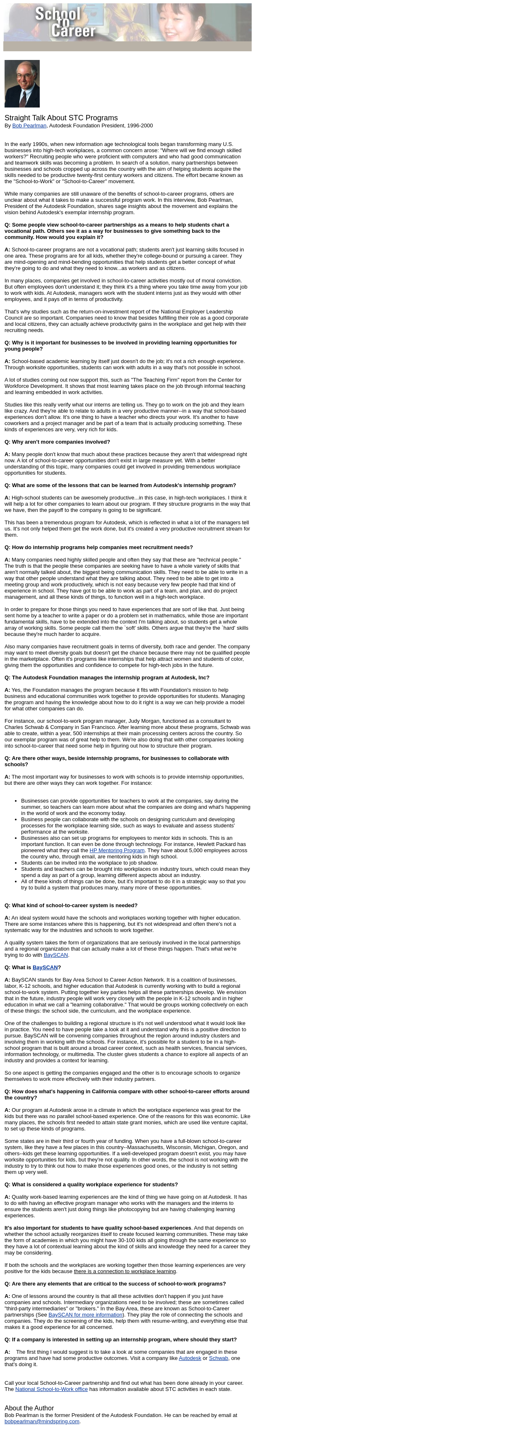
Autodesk (190, 1358)
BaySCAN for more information (85, 1315)
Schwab (218, 1358)
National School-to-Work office (51, 1389)
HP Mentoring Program (117, 850)
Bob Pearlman (29, 125)
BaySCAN (56, 955)
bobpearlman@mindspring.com (42, 1421)
